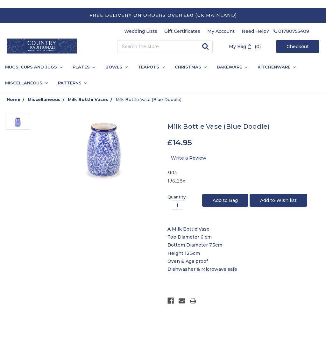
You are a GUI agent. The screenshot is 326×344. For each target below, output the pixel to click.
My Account (221, 31)
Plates (84, 66)
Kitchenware (277, 66)
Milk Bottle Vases (88, 99)
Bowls (116, 66)
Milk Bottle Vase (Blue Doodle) (148, 99)
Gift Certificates (182, 31)
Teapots (151, 66)
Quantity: (177, 196)
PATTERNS (70, 82)
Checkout (298, 46)
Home (13, 99)
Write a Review (188, 158)
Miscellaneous (26, 82)
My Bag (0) (245, 46)
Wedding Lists (140, 31)
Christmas (191, 66)
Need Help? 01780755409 (275, 31)
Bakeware (232, 66)
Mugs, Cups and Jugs (33, 66)
